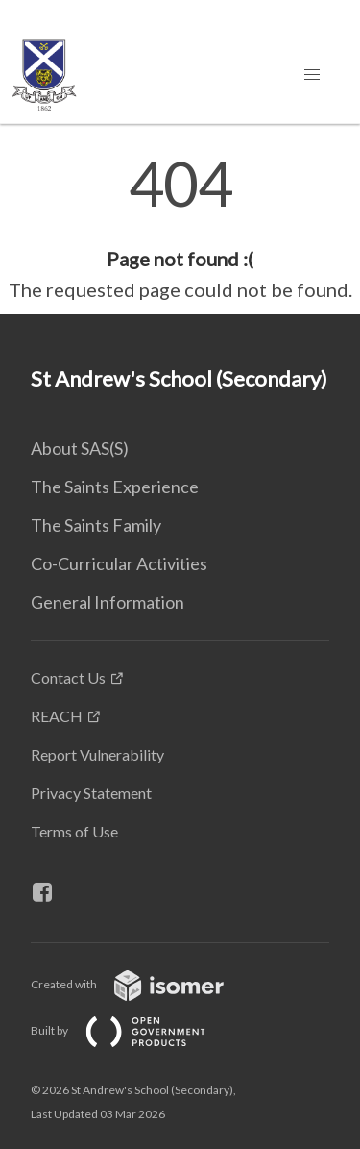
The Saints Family (96, 525)
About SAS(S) (80, 448)
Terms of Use (74, 831)
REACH (57, 716)
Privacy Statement (91, 793)
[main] (180, 229)
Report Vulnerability (97, 754)
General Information (107, 601)
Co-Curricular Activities (119, 563)
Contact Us (68, 677)
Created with (142, 984)
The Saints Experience (115, 486)
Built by (133, 1030)
